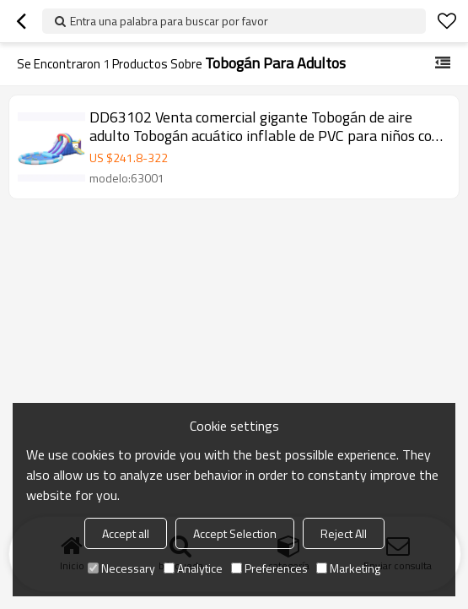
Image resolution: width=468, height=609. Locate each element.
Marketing (348, 568)
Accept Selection (235, 533)
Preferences (269, 568)
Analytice (193, 568)
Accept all (125, 533)
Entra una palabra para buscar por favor (169, 21)
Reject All (343, 533)
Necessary (121, 568)
